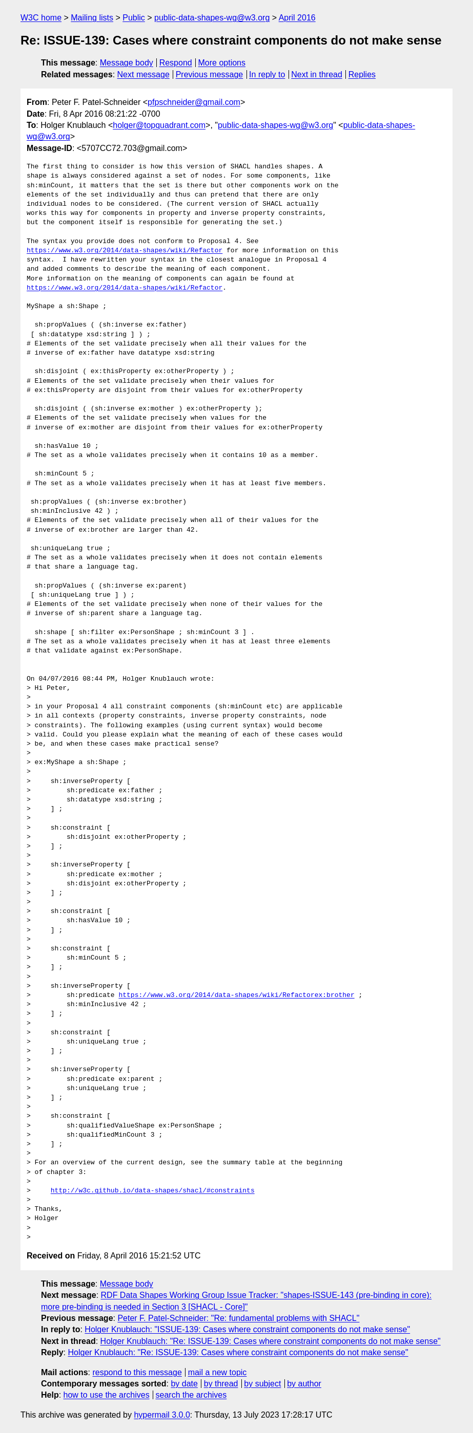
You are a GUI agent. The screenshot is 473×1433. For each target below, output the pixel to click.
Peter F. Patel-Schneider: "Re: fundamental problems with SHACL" (238, 1318)
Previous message (209, 74)
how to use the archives (107, 1395)
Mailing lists (92, 17)
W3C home (40, 17)
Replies (362, 74)
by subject (262, 1383)
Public (133, 17)
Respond (175, 62)
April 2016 (297, 17)
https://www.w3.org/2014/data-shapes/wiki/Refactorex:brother (236, 995)
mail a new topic (217, 1372)
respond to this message (136, 1372)
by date (184, 1383)
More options (222, 62)
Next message (143, 74)
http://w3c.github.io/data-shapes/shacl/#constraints (153, 1191)
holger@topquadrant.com (159, 125)
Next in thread (316, 74)
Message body (126, 62)
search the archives (191, 1395)
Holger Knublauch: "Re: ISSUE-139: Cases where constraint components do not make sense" (270, 1341)
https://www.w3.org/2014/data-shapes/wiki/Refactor (124, 250)
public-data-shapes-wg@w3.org (212, 17)
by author (304, 1383)
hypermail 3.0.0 (162, 1414)
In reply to (267, 74)
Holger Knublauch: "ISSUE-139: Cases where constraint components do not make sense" (247, 1329)
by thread (221, 1383)
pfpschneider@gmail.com (194, 102)
